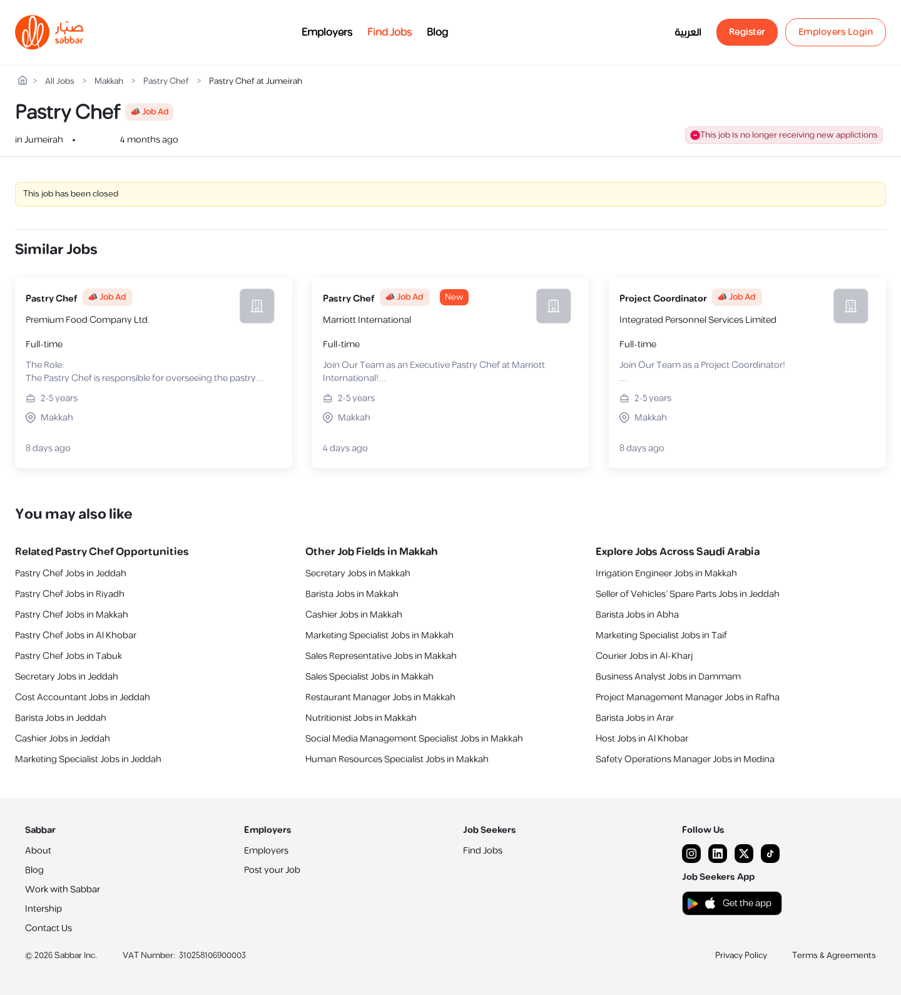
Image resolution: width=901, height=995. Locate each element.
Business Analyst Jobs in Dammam (668, 677)
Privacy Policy (741, 955)
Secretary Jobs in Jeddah (66, 677)
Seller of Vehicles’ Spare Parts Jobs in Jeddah (688, 594)
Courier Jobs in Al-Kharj (644, 656)
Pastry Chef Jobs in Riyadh (70, 594)
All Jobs (59, 81)
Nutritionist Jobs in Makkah (361, 718)
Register (747, 32)
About (38, 850)
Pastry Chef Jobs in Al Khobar (75, 635)
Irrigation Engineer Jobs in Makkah (666, 573)
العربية (687, 32)
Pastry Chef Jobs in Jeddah (70, 573)
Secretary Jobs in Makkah (357, 573)
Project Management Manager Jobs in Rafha (688, 697)
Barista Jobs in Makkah (352, 594)
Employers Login (835, 32)
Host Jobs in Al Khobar (642, 739)
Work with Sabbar (62, 889)
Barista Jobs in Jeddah (60, 718)
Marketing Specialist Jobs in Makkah (379, 635)
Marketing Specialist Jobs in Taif (661, 635)
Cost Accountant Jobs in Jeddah (82, 697)
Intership (43, 909)
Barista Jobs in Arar (635, 718)
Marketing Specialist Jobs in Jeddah (88, 759)
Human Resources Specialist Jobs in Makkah (397, 759)
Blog (437, 32)
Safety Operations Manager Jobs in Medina (685, 759)
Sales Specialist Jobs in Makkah (369, 677)
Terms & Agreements (834, 955)
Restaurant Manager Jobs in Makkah (380, 697)
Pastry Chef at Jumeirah (255, 81)
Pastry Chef (166, 81)
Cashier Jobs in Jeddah (62, 739)
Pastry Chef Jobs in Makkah (71, 615)
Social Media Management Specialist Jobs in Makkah (414, 739)
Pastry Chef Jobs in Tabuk (68, 656)
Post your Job (272, 870)
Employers (327, 32)
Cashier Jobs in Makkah (353, 615)
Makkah (108, 81)
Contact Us (48, 928)
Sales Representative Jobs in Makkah (381, 656)
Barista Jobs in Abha (637, 615)
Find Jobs (389, 32)
